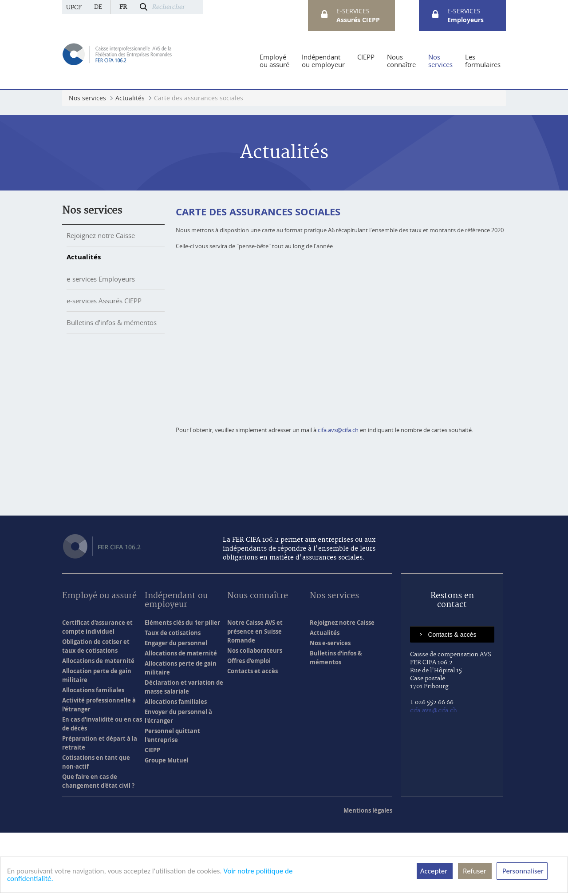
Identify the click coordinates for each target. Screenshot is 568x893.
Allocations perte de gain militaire (181, 728)
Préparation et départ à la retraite (99, 803)
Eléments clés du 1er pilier (182, 683)
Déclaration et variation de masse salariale (184, 747)
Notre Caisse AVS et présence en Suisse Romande (255, 692)
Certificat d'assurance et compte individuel (97, 687)
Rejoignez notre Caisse (101, 235)
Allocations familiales (93, 750)
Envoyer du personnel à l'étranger (178, 776)
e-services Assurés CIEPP (104, 300)
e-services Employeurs (101, 278)
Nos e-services (330, 703)
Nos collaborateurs (254, 711)
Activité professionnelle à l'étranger (99, 765)
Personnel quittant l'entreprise (172, 795)
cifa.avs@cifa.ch (338, 490)
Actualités (84, 257)
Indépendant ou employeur (176, 661)
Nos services (92, 210)
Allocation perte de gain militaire (96, 735)
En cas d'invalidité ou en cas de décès (102, 784)
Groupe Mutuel (167, 821)
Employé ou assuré (99, 656)
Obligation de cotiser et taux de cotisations (96, 706)
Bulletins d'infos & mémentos (112, 322)
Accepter (434, 871)
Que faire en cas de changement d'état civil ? (98, 841)
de (98, 7)
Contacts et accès (252, 731)
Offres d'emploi (249, 721)
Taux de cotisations (173, 693)
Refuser (475, 871)
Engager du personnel (176, 703)
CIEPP (152, 810)
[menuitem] (274, 60)
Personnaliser (522, 871)
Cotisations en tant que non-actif (96, 822)
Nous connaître (257, 656)
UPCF (74, 7)
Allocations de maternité (98, 721)
